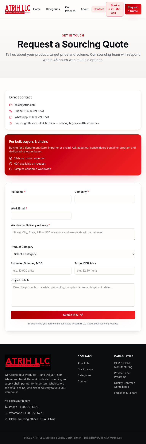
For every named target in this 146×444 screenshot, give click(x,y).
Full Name (18, 191)
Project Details (20, 280)
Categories (53, 9)
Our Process (70, 9)
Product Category (22, 246)
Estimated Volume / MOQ (27, 263)
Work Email (19, 208)
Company (82, 191)
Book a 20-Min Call (114, 9)
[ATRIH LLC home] (18, 9)
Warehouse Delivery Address (30, 225)
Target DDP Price (85, 263)
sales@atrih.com (22, 104)
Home (37, 9)
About (84, 9)
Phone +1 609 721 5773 (26, 111)
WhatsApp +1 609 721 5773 (29, 117)
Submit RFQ (73, 314)
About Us (83, 363)
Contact (99, 9)
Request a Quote (133, 9)
